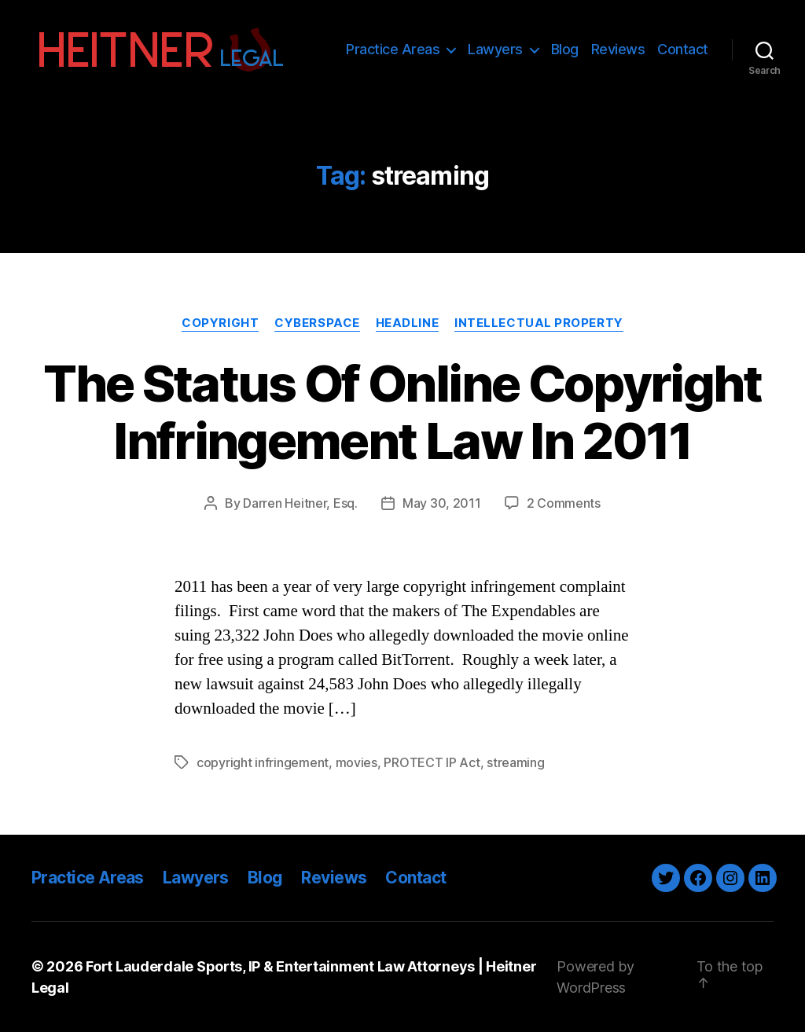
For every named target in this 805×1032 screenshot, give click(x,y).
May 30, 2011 (441, 503)
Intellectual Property (538, 323)
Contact (682, 49)
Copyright (220, 323)
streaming (516, 762)
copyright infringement (263, 762)
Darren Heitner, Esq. (300, 503)
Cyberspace (317, 323)
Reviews (618, 49)
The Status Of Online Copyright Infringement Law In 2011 (402, 412)
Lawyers (495, 49)
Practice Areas (392, 49)
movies (356, 762)
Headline (407, 323)
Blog (565, 49)
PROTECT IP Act (432, 762)
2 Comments (564, 503)
